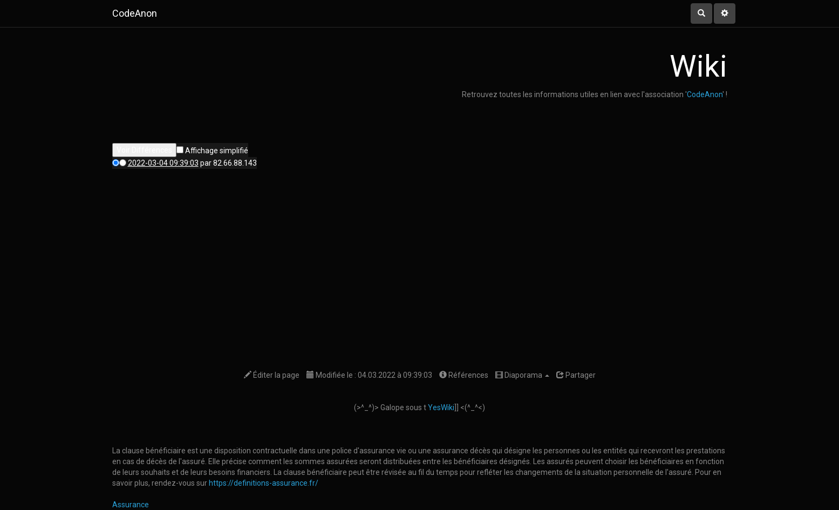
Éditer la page (271, 375)
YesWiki (441, 407)
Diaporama (522, 375)
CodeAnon (704, 94)
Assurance (130, 504)
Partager (576, 375)
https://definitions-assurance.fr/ (263, 483)
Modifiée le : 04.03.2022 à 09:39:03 (369, 375)
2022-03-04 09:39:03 (163, 163)
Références (463, 375)
